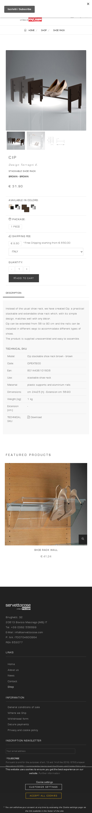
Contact (12, 681)
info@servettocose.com (29, 632)
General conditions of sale (24, 707)
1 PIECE (15, 226)
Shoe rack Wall (46, 550)
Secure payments (18, 724)
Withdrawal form (18, 719)
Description (13, 293)
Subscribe (12, 758)
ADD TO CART (24, 278)
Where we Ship (17, 713)
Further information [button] (49, 773)
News (11, 675)
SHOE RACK (59, 30)
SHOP (44, 30)
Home (11, 664)
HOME (29, 30)
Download (34, 417)
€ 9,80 (15, 243)
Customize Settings (43, 787)
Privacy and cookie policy (23, 730)
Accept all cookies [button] (43, 795)
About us (13, 670)
